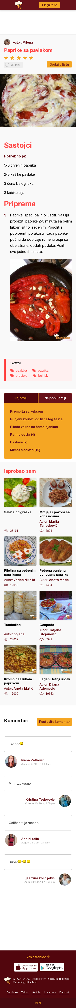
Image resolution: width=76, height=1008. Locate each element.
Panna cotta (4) (22, 434)
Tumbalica (20, 616)
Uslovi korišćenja (58, 978)
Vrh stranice (36, 957)
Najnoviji (20, 398)
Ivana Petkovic (33, 760)
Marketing (19, 982)
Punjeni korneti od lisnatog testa (36, 419)
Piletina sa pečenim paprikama (20, 561)
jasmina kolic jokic (40, 878)
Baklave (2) (18, 442)
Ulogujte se (49, 5)
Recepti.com (7, 981)
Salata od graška (20, 505)
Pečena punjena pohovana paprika (56, 561)
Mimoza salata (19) (25, 450)
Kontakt (32, 982)
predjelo (21, 375)
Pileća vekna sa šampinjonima (34, 427)
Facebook (12, 992)
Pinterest (64, 992)
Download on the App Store (26, 967)
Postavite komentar (54, 721)
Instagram (50, 992)
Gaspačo (56, 616)
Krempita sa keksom (26, 411)
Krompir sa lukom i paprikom (20, 670)
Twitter (25, 992)
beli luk (43, 375)
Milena (27, 42)
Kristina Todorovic (40, 799)
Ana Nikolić (30, 839)
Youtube (36, 992)
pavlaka (21, 370)
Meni (38, 1003)
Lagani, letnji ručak (56, 670)
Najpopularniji (55, 398)
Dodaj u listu (59, 64)
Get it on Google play (52, 967)
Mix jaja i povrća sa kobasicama (56, 505)
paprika (43, 370)
